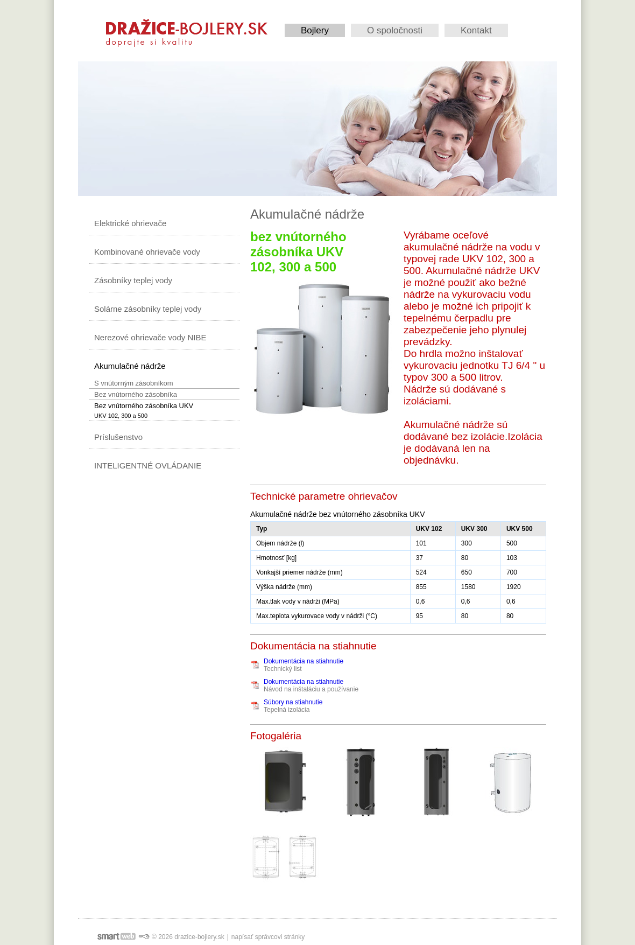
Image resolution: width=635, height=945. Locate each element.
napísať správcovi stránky (268, 937)
